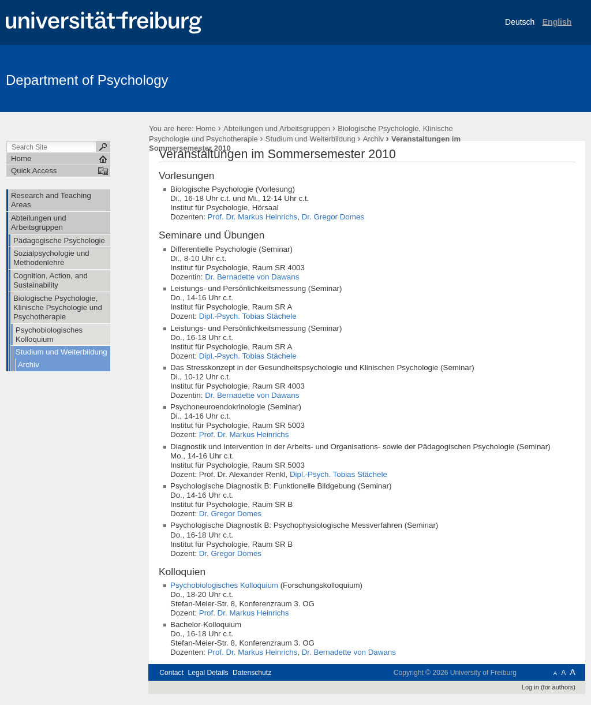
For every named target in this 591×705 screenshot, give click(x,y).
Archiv (373, 139)
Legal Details (208, 673)
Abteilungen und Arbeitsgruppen (276, 128)
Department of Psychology (87, 80)
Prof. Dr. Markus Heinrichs (253, 216)
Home (206, 128)
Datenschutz (252, 673)
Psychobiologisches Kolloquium (224, 585)
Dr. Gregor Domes (333, 216)
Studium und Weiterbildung (310, 139)
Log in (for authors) (548, 687)
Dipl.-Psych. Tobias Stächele (248, 316)
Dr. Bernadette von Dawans (252, 277)
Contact (171, 673)
